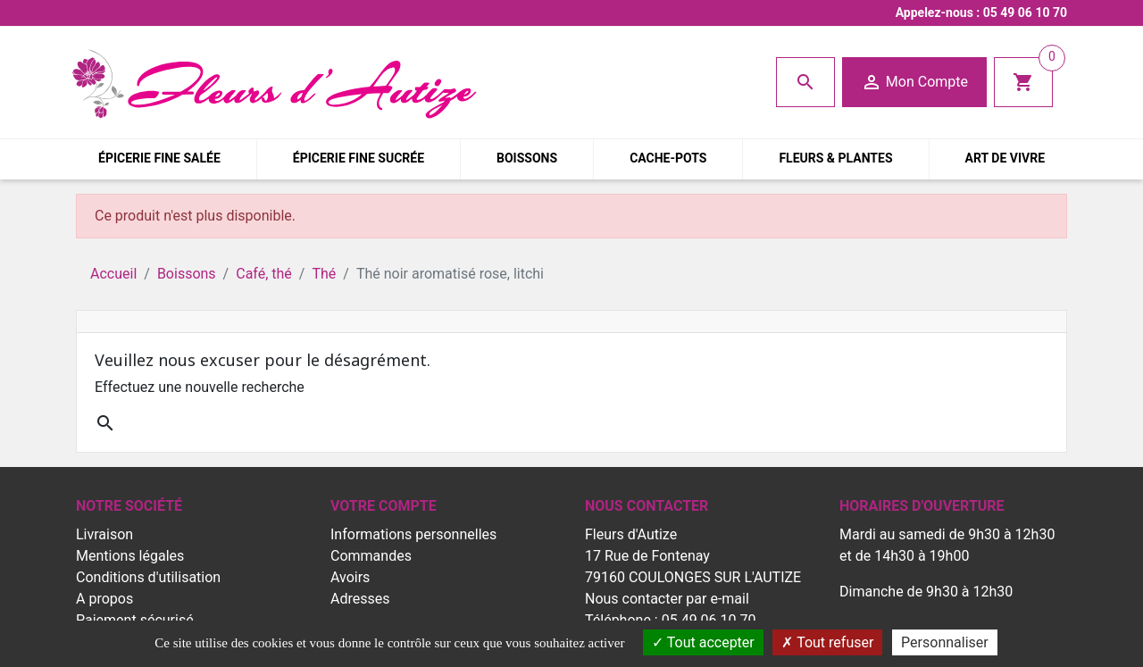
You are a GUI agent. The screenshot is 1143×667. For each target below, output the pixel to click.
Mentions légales (130, 555)
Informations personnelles (413, 534)
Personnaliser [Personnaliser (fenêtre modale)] (945, 642)
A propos (104, 598)
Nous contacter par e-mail (667, 598)
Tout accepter (703, 642)
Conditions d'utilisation (148, 577)
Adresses (359, 598)
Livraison (104, 534)
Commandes (371, 555)
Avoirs (350, 577)
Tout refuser (827, 642)
